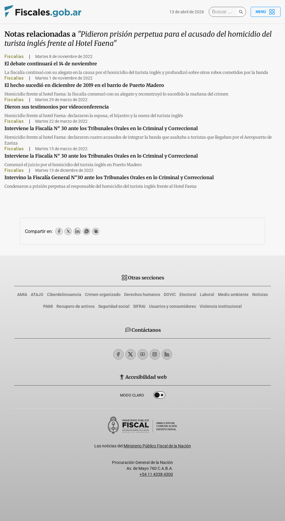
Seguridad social (113, 306)
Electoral (187, 294)
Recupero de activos (75, 306)
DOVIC (170, 294)
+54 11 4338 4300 (156, 474)
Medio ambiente (233, 294)
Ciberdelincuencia (64, 294)
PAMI (48, 306)
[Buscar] (224, 12)
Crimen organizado (103, 294)
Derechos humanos (142, 294)
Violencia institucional (221, 306)
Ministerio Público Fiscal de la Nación (157, 446)
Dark (159, 396)
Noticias (260, 294)
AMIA (22, 294)
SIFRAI (139, 306)
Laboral (207, 294)
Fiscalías (14, 56)
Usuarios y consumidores (172, 306)
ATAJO (37, 294)
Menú (266, 11)
